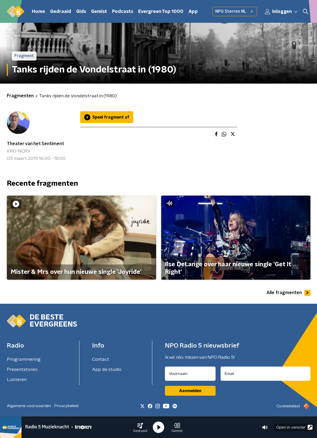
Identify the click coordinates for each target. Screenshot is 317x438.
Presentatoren (22, 369)
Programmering (23, 359)
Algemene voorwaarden (29, 406)
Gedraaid (60, 11)
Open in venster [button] (294, 427)
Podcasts (122, 11)
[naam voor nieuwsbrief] (190, 374)
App (193, 11)
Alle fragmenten (288, 293)
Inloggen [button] (281, 11)
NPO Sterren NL (234, 11)
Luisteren (17, 379)
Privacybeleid (66, 406)
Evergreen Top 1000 (160, 11)
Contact (100, 359)
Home (38, 11)
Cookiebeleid (288, 406)
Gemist (99, 11)
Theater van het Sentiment (35, 144)
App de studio (106, 369)
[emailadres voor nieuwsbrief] (265, 374)
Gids (81, 11)
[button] (140, 427)
